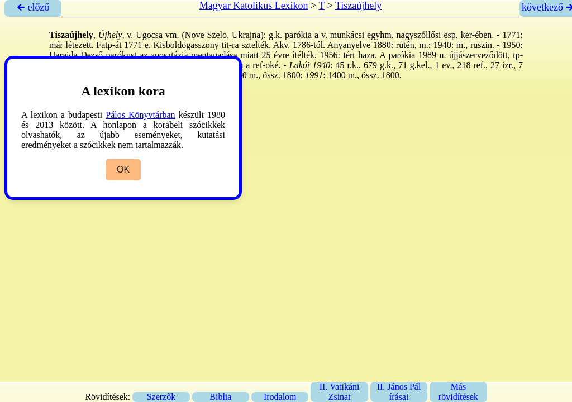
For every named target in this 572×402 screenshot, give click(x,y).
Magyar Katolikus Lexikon (253, 5)
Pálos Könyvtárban (140, 114)
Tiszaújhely (358, 5)
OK (123, 169)
